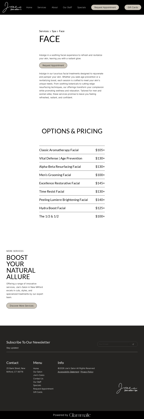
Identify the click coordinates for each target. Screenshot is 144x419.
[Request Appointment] (105, 7)
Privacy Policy (87, 371)
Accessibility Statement (68, 371)
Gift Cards (133, 7)
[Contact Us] (38, 378)
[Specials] (81, 7)
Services (44, 31)
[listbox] (54, 7)
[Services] (41, 7)
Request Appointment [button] (53, 65)
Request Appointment (105, 7)
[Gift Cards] (133, 7)
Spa (54, 31)
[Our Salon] (37, 371)
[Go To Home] (11, 7)
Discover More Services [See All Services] (21, 305)
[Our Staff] (67, 7)
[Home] (29, 7)
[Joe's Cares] (38, 375)
